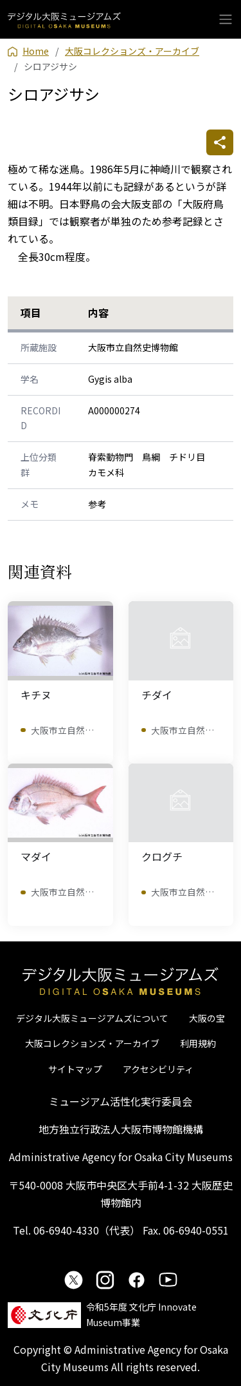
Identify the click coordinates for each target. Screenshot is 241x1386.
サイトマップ (75, 1069)
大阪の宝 (207, 1018)
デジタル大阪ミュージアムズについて (92, 1018)
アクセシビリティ (158, 1069)
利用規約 (198, 1043)
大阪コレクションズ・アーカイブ (92, 1043)
